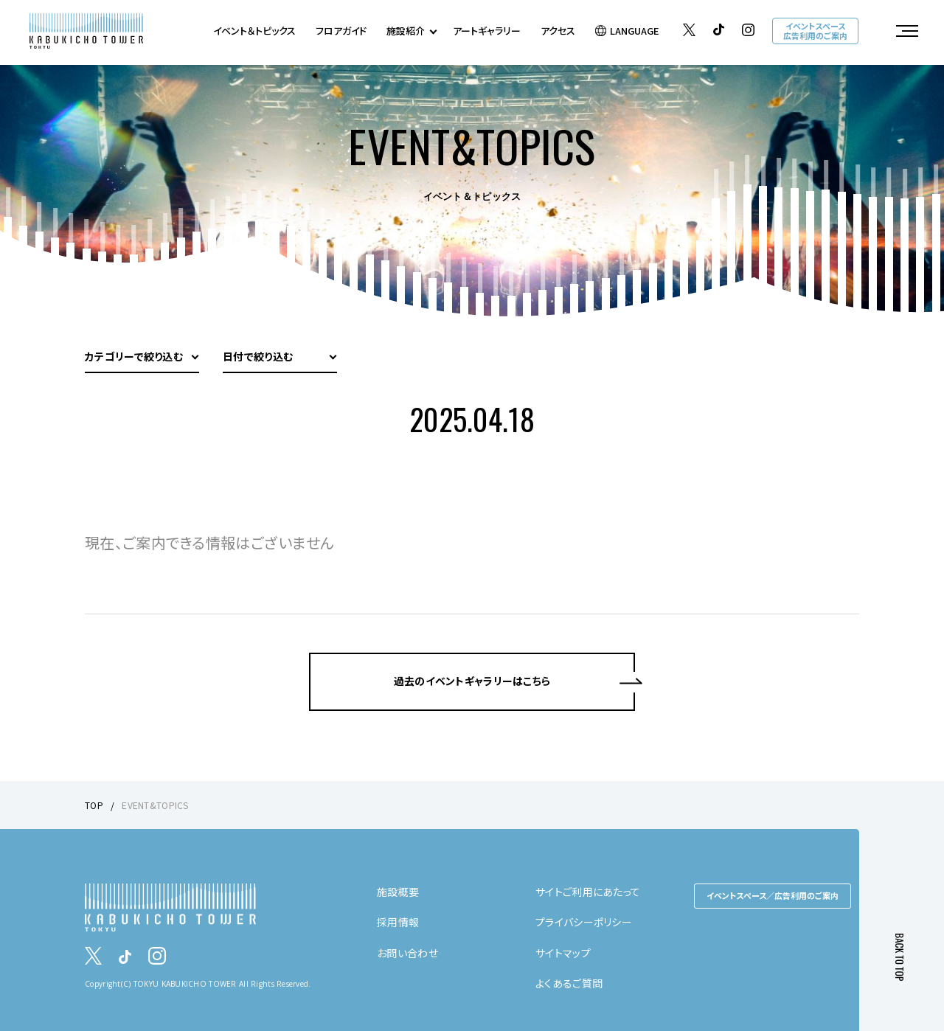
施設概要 (398, 891)
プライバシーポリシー (583, 921)
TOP (94, 805)
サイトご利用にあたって (587, 891)
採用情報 (398, 921)
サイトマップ (563, 952)
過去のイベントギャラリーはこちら (472, 680)
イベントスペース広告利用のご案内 (815, 30)
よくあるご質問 (569, 983)
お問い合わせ (407, 952)
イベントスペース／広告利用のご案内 (773, 895)
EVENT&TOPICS (155, 805)
